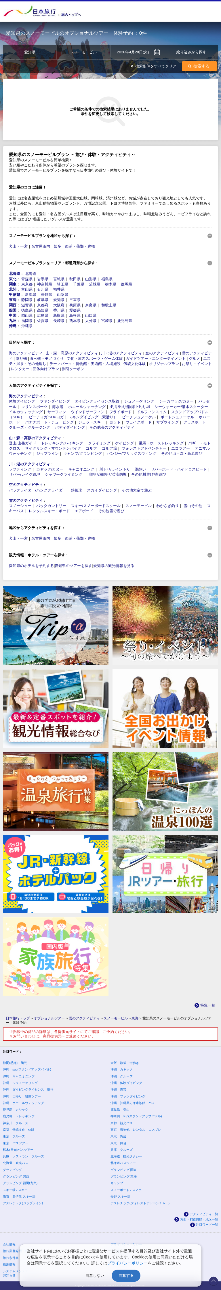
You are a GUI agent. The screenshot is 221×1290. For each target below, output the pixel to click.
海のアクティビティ (26, 353)
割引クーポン (73, 369)
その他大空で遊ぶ (137, 490)
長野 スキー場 (120, 1196)
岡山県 (27, 315)
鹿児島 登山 (119, 1109)
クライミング (99, 443)
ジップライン (47, 453)
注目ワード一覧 (207, 1224)
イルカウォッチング (26, 412)
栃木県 (110, 284)
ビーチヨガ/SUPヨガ (46, 417)
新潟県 (30, 294)
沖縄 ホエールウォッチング (23, 1103)
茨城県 (94, 284)
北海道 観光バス (15, 1163)
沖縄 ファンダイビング (127, 1096)
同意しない (94, 1275)
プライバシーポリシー (127, 1263)
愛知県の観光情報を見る (113, 566)
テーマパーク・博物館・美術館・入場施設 (85, 364)
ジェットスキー (91, 422)
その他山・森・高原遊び (181, 453)
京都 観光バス (121, 1123)
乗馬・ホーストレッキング (161, 443)
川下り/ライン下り (114, 469)
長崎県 (58, 320)
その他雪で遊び (111, 511)
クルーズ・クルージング (29, 427)
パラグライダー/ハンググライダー (37, 490)
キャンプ (116, 1183)
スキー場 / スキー (15, 1190)
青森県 (27, 279)
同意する (126, 1275)
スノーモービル (138, 506)
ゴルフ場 (109, 448)
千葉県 (78, 284)
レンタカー (20, 369)
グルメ (194, 358)
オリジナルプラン (164, 364)
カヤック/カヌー (50, 469)
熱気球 (76, 490)
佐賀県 (42, 320)
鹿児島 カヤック (15, 1109)
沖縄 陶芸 (118, 1089)
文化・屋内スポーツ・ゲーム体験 (95, 358)
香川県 (58, 310)
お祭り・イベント (197, 364)
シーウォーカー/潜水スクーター (181, 407)
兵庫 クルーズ (121, 1149)
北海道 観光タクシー (126, 1156)
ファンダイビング (55, 401)
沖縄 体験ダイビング (126, 1083)
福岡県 (27, 320)
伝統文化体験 (134, 364)
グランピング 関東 (123, 1170)
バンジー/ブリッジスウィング (132, 453)
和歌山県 (108, 305)
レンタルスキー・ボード (49, 511)
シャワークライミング (63, 474)
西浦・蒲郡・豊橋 (80, 246)
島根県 (75, 315)
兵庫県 (75, 305)
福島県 (107, 279)
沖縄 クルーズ (121, 1076)
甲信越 (14, 294)
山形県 (90, 279)
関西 (12, 305)
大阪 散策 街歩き (124, 1062)
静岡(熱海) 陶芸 (15, 1062)
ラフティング (20, 469)
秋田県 (75, 279)
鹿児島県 (124, 320)
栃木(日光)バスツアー (18, 1149)
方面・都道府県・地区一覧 (199, 1219)
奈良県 (90, 305)
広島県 (42, 315)
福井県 (58, 289)
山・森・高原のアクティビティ (72, 353)
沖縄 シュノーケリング (20, 1083)
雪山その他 (193, 506)
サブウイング (167, 422)
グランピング (12, 1170)
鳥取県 (58, 315)
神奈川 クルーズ (15, 1123)
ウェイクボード (138, 422)
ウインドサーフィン (87, 412)
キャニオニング (81, 469)
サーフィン (56, 412)
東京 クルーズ (14, 1136)
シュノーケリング (139, 401)
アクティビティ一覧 (204, 1214)
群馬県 (126, 284)
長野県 (46, 294)
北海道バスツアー (123, 1163)
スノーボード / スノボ (126, 1190)
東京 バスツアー (15, 1143)
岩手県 (42, 279)
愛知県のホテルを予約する (31, 566)
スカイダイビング (102, 490)
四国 (12, 310)
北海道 (14, 273)
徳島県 (27, 310)
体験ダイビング (22, 401)
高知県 (42, 310)
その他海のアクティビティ (111, 427)
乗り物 (21, 358)
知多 (57, 246)
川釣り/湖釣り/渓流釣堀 (107, 474)
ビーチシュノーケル (139, 417)
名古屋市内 (40, 246)
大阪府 (58, 305)
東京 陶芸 (118, 1136)
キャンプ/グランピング (82, 453)
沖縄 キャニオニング (19, 1076)
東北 (12, 279)
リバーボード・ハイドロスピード (179, 469)
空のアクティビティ (162, 353)
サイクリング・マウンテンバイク (53, 448)
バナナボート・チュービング (49, 422)
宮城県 (58, 279)
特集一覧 (207, 1005)
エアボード (84, 511)
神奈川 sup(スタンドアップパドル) (136, 1116)
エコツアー (180, 448)
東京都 (27, 284)
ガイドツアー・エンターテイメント (156, 358)
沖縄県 (27, 326)
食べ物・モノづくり (47, 358)
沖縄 (12, 326)
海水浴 (57, 407)
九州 (12, 320)
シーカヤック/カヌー (176, 401)
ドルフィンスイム (152, 412)
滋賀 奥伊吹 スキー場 (19, 1196)
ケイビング (124, 443)
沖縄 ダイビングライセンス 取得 (28, 1089)
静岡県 (27, 300)
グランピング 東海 (123, 1176)
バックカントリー (51, 506)
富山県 (27, 289)
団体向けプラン (46, 369)
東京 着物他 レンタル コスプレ (135, 1129)
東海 (12, 300)
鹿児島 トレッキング (19, 1116)
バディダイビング (70, 427)
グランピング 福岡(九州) (20, 1183)
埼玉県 (62, 284)
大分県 (90, 320)
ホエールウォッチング (87, 407)
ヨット (115, 422)
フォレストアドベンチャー (144, 448)
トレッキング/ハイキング (62, 443)
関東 (12, 284)
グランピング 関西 (16, 1176)
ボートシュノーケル (177, 417)
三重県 (75, 300)
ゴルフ (91, 448)
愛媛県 (75, 310)
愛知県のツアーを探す (73, 566)
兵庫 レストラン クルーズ (23, 1156)
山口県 (90, 315)
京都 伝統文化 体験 (19, 1129)
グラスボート (195, 422)
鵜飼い (140, 469)
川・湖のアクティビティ (121, 353)
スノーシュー (20, 506)
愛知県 (58, 300)
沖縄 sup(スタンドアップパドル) (27, 1069)
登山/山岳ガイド (22, 443)
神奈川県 (44, 284)
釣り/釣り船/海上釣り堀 (130, 407)
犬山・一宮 (18, 246)
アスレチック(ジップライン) (23, 1203)
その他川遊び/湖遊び (148, 474)
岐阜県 (42, 300)
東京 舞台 (118, 1143)
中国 (12, 315)
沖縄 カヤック (121, 1069)
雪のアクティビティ (26, 500)
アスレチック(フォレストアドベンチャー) (139, 1203)
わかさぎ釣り (167, 506)
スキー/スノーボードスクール (96, 506)
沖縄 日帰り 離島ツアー (22, 1096)
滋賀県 (27, 305)
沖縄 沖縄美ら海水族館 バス (132, 1103)
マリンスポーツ (34, 407)
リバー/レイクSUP (24, 474)
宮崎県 (107, 320)
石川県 (42, 289)
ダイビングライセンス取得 (97, 401)
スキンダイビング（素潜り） (92, 417)
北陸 (12, 289)
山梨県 (62, 294)
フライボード (120, 412)
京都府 (42, 305)
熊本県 (75, 320)
